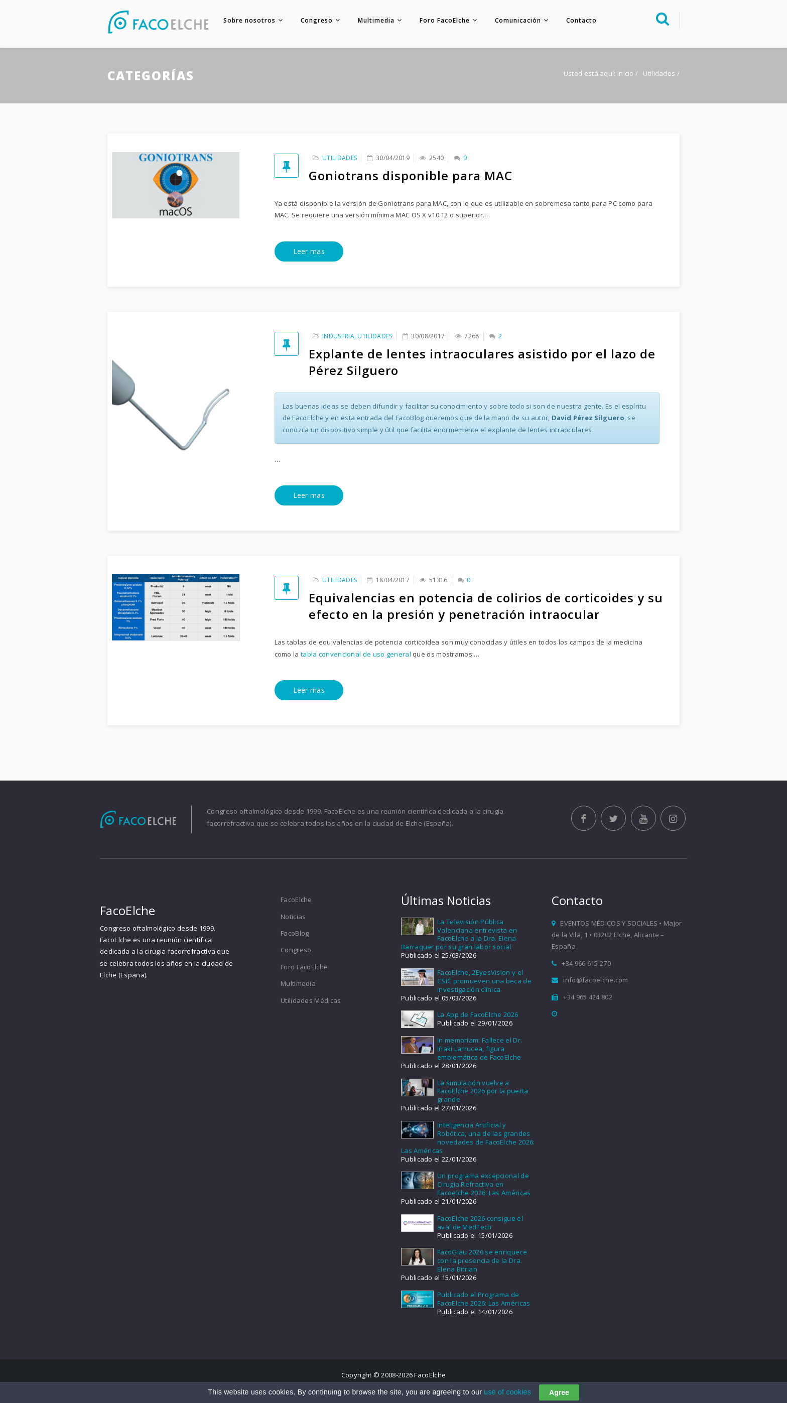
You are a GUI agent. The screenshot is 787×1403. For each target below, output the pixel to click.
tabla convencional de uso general (356, 654)
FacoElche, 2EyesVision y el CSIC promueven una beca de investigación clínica (484, 981)
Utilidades (339, 158)
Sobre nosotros (249, 20)
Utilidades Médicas (311, 1000)
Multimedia (376, 20)
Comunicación (518, 20)
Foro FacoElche (445, 20)
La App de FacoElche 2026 (477, 1014)
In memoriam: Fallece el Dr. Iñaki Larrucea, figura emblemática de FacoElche (479, 1049)
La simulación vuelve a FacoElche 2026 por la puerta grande (482, 1091)
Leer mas (309, 251)
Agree (559, 1392)
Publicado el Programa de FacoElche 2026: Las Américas (483, 1299)
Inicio (625, 73)
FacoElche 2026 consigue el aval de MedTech (480, 1222)
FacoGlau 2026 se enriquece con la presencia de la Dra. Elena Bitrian (482, 1260)
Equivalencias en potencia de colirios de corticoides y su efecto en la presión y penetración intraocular (486, 605)
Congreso (317, 20)
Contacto (581, 20)
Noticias (293, 916)
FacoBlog (295, 933)
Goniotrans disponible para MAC (410, 175)
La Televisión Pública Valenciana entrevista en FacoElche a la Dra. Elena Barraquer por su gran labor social (459, 934)
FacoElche (296, 899)
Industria (338, 336)
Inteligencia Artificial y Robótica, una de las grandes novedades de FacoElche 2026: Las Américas (468, 1137)
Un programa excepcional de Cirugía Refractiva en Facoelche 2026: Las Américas (484, 1184)
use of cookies (507, 1392)
